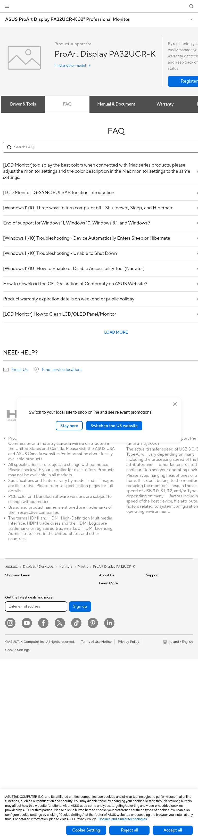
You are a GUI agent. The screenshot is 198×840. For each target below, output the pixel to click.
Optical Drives (62, 614)
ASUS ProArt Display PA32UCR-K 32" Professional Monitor (67, 19)
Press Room (108, 614)
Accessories (14, 630)
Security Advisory (112, 703)
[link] (99, 6)
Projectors (13, 676)
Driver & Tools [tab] (23, 104)
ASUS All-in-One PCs (21, 684)
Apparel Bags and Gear (68, 723)
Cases (55, 583)
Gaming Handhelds (19, 645)
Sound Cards (61, 606)
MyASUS (106, 719)
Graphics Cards (17, 750)
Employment (108, 598)
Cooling (11, 758)
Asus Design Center (161, 622)
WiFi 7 (56, 637)
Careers (105, 649)
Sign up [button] (80, 787)
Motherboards (16, 743)
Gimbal (56, 739)
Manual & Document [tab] (116, 104)
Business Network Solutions (64, 674)
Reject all (129, 830)
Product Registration (115, 680)
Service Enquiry (111, 672)
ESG (149, 583)
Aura (149, 637)
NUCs (9, 707)
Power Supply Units (20, 766)
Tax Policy (106, 641)
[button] (7, 6)
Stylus (55, 746)
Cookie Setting (86, 830)
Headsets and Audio (66, 708)
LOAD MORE (116, 332)
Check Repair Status (114, 665)
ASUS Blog (154, 606)
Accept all (172, 830)
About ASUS (108, 583)
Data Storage (61, 591)
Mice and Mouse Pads (67, 700)
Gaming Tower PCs (19, 700)
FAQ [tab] (67, 104)
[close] (175, 404)
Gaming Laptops (17, 622)
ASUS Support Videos (116, 711)
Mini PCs (12, 715)
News (103, 606)
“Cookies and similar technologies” (122, 819)
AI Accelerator (62, 622)
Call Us (104, 696)
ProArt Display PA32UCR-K (114, 567)
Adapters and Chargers (69, 754)
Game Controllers (64, 715)
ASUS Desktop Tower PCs (25, 692)
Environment (155, 591)
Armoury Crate (157, 630)
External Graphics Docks (70, 598)
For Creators (15, 614)
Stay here (69, 425)
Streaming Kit (61, 731)
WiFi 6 (56, 645)
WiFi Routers (61, 653)
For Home (12, 591)
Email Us (19, 369)
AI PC (150, 614)
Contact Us (108, 591)
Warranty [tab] (165, 104)
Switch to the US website (114, 425)
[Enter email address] (36, 787)
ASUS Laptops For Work (24, 606)
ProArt (83, 567)
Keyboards (59, 692)
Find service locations (62, 369)
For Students (15, 599)
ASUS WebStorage (113, 622)
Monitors (12, 669)
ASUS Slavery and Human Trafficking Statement (118, 631)
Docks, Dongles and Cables (72, 762)
